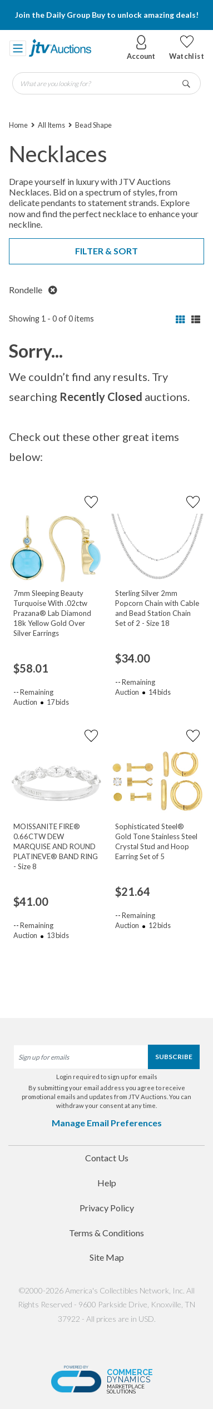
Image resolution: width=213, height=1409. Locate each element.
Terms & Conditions (106, 1232)
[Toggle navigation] (18, 48)
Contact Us (106, 1157)
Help (106, 1182)
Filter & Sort (106, 250)
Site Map (107, 1257)
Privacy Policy (107, 1207)
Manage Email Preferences (107, 1122)
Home (18, 125)
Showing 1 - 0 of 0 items (51, 318)
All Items (51, 125)
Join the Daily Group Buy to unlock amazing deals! (107, 14)
